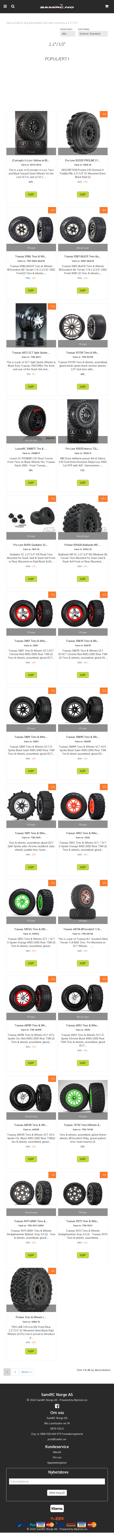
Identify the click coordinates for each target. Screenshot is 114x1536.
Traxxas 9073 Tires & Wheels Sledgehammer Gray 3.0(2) (83, 1223)
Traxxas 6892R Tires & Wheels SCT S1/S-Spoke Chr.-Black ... (31, 1126)
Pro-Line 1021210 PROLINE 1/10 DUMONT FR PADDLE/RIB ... (83, 162)
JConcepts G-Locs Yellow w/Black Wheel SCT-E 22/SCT (31, 162)
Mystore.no (80, 1403)
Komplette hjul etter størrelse (48, 22)
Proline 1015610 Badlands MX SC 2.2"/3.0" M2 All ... (83, 546)
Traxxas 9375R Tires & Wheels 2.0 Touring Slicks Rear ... (83, 354)
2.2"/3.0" (73, 22)
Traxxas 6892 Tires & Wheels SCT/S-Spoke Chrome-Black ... (83, 1027)
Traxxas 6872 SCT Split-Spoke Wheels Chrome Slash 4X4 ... (31, 354)
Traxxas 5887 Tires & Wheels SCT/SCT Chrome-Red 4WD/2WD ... (31, 642)
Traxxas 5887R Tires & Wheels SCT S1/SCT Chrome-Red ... (82, 642)
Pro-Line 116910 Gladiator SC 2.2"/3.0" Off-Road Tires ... (31, 546)
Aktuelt (57, 1455)
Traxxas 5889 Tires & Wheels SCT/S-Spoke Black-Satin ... (31, 738)
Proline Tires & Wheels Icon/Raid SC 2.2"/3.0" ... (31, 1319)
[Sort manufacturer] (67, 34)
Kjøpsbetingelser (57, 1466)
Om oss (57, 1460)
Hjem (9, 22)
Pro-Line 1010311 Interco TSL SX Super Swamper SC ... (83, 450)
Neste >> (27, 1375)
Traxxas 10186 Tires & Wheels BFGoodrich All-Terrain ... (31, 258)
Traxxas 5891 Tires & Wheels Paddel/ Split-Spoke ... (31, 835)
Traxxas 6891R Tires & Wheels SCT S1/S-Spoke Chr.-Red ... (31, 1027)
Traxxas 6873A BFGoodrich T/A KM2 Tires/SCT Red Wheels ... (83, 931)
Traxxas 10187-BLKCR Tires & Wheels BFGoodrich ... (83, 258)
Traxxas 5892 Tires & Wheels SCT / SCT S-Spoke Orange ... (82, 835)
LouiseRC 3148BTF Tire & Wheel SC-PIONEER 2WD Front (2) (31, 450)
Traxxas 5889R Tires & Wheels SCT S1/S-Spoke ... (83, 738)
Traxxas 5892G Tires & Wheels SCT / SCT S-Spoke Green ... (31, 931)
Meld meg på (57, 1496)
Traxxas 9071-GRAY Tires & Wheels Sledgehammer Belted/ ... (31, 1223)
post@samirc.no (57, 1442)
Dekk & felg (21, 22)
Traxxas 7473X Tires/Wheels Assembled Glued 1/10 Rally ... (83, 1126)
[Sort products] (93, 34)
